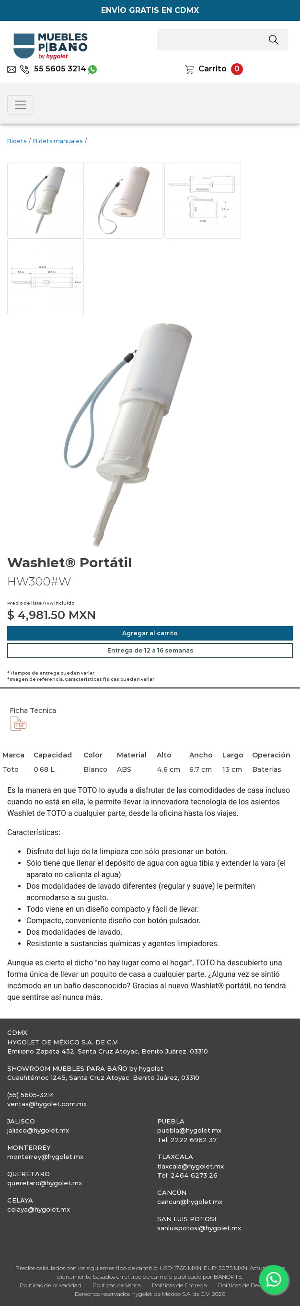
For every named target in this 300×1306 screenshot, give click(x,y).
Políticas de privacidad (50, 1285)
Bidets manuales (57, 141)
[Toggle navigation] (20, 105)
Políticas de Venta (116, 1285)
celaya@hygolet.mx (38, 1209)
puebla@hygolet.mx (189, 1130)
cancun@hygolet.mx (189, 1201)
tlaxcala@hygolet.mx (190, 1166)
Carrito (212, 68)
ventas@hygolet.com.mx (47, 1104)
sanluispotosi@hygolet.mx (199, 1228)
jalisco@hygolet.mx (38, 1130)
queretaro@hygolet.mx (44, 1183)
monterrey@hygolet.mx (45, 1156)
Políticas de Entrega (179, 1285)
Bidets (16, 141)
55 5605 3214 (53, 68)
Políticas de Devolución (249, 1285)
